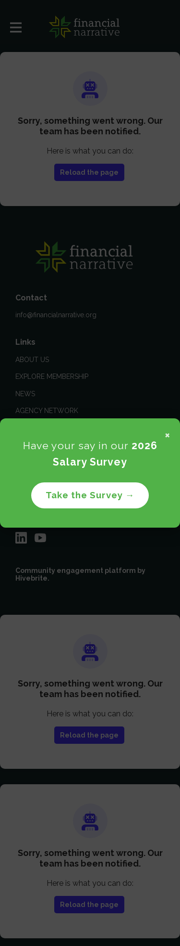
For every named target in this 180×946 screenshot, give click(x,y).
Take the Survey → (90, 495)
